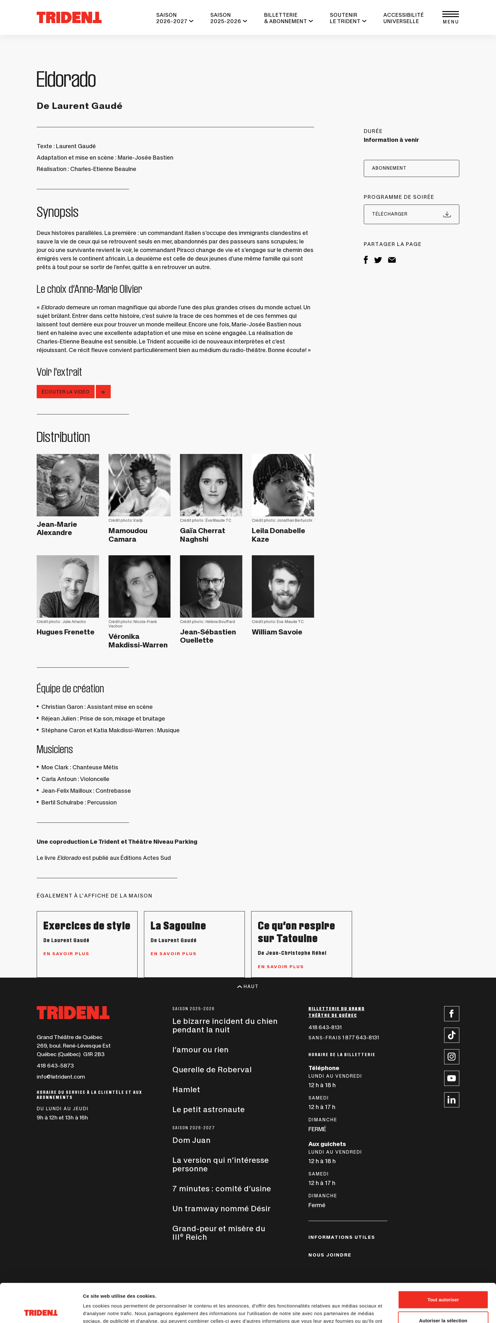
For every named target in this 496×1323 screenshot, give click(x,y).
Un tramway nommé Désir (221, 1208)
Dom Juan (191, 1140)
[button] (450, 17)
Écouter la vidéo (66, 392)
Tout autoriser (443, 1260)
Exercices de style (87, 925)
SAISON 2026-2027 (172, 18)
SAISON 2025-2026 (225, 18)
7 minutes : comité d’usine (221, 1188)
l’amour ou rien (200, 1049)
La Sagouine (178, 925)
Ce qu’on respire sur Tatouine (296, 931)
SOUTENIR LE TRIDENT (345, 18)
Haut (248, 986)
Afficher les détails (348, 1310)
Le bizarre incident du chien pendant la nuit (225, 1025)
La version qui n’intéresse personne (220, 1164)
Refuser (443, 1302)
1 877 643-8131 (343, 1037)
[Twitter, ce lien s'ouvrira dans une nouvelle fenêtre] (378, 261)
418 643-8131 (325, 1027)
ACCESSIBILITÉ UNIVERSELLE (403, 18)
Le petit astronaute (208, 1109)
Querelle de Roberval (212, 1069)
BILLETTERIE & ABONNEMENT (285, 18)
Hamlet (186, 1089)
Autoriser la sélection (443, 1281)
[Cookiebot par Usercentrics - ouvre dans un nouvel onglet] (41, 1310)
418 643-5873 (55, 1065)
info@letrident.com (61, 1076)
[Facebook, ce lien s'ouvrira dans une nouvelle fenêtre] (366, 261)
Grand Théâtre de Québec (69, 1037)
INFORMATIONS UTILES (341, 1237)
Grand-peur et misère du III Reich (218, 1232)
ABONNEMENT (389, 168)
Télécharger (411, 214)
